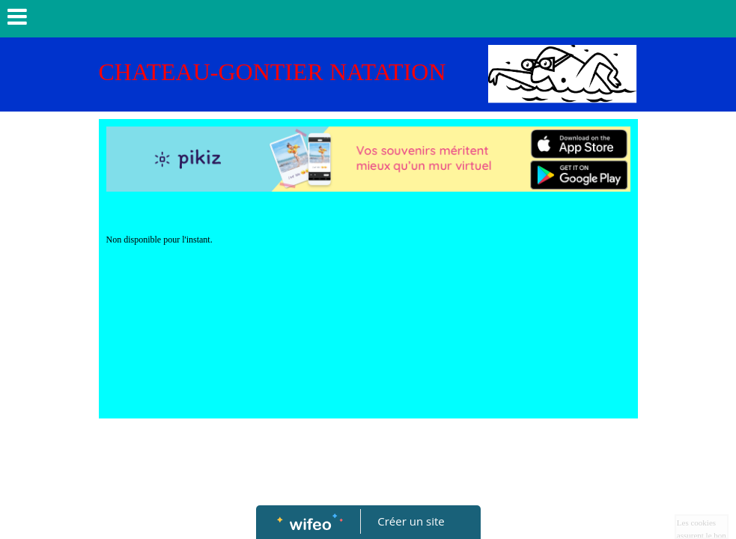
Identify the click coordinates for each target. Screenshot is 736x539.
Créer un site (410, 521)
